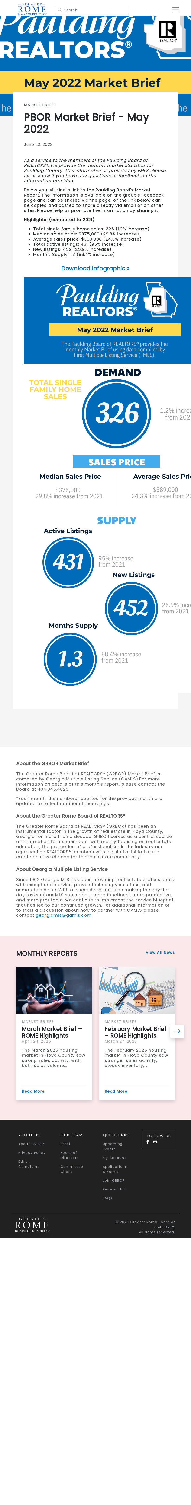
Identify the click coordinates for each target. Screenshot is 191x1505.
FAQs (108, 1198)
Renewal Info (115, 1189)
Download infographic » (95, 268)
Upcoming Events (113, 1146)
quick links (116, 1135)
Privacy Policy (32, 1152)
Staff (66, 1144)
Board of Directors (70, 1155)
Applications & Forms (115, 1169)
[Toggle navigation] (176, 10)
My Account (114, 1157)
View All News (160, 952)
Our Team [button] (72, 1135)
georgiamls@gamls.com (63, 915)
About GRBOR (31, 1144)
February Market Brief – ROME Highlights (136, 1032)
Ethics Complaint (28, 1164)
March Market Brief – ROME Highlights (52, 1032)
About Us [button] (29, 1135)
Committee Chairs (72, 1169)
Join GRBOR (114, 1180)
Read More (33, 1091)
